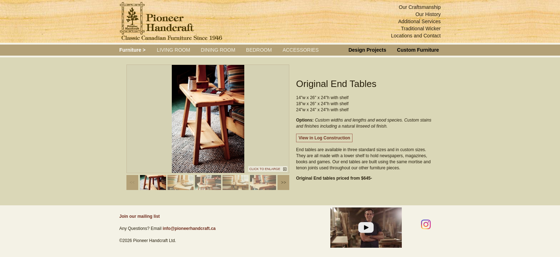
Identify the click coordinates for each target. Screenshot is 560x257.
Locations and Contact (416, 35)
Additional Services (419, 21)
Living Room (173, 50)
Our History (428, 14)
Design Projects (367, 50)
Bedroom (259, 50)
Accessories (300, 50)
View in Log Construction (324, 137)
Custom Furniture (418, 50)
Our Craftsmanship (420, 7)
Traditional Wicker (421, 28)
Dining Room (218, 50)
